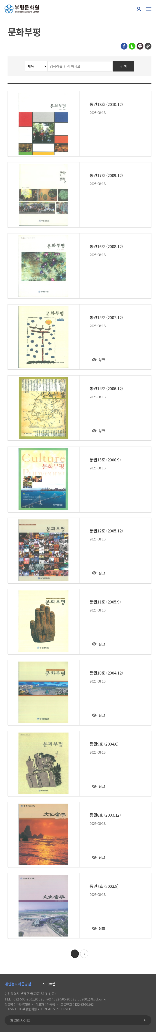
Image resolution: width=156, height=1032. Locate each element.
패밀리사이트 (20, 1020)
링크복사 (148, 46)
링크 (102, 359)
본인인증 (138, 8)
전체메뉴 (148, 8)
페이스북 (124, 46)
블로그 (132, 46)
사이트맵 (49, 984)
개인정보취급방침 (18, 984)
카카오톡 (140, 46)
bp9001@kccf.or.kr (92, 999)
